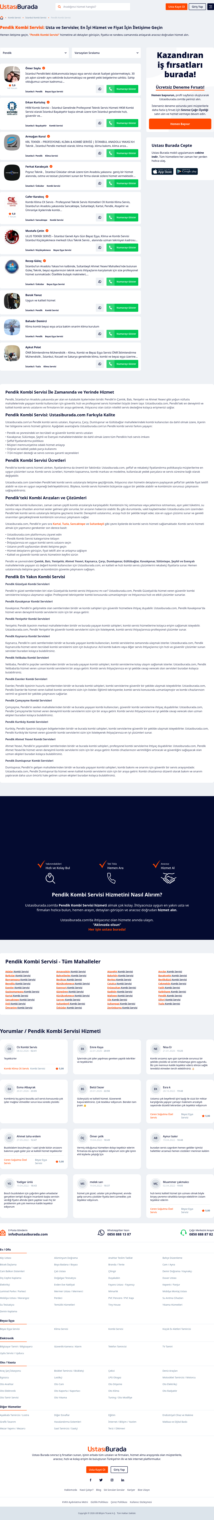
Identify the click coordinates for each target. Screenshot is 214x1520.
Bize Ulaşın (144, 1489)
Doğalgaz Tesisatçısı (65, 1277)
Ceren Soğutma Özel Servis (161, 1116)
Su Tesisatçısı (7, 1304)
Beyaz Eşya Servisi (54, 91)
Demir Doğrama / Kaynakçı (177, 1271)
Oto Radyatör (170, 1390)
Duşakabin (114, 1277)
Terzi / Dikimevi (116, 1428)
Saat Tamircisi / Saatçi (66, 1428)
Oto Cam (59, 1384)
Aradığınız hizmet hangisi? (79, 7)
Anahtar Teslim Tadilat (120, 1257)
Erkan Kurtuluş (35, 102)
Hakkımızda (70, 1489)
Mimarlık (113, 1291)
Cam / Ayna (169, 1264)
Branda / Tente (116, 1264)
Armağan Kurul (35, 136)
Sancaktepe (78, 524)
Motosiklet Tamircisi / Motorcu (179, 1377)
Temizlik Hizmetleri (64, 1304)
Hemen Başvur (180, 124)
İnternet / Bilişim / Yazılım (122, 1421)
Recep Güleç (33, 261)
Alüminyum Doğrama (66, 1257)
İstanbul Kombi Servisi (35, 17)
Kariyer (131, 1489)
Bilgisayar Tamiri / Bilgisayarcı (16, 1346)
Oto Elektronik (8, 1390)
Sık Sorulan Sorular (114, 1489)
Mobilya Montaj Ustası (175, 1291)
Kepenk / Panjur (171, 1284)
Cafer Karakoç (34, 197)
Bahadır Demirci (36, 321)
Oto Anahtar (7, 1384)
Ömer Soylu (33, 68)
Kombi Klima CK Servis (16, 1068)
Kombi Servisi (14, 17)
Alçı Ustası (5, 1257)
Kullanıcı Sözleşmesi (141, 1502)
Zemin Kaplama (8, 1311)
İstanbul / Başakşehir (36, 125)
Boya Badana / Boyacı (66, 1264)
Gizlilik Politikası (99, 1502)
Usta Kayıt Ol (176, 7)
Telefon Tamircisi (117, 1346)
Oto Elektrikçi (170, 1384)
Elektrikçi (5, 1284)
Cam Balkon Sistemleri (12, 1271)
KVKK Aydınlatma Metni (75, 1502)
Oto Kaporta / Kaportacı (67, 1390)
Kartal (57, 524)
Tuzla (65, 524)
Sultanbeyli (97, 524)
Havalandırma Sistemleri (67, 1421)
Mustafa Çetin (34, 231)
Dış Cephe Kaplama (10, 1277)
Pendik (35, 53)
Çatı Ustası (60, 1271)
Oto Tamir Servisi (9, 1397)
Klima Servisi (51, 156)
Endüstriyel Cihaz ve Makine (178, 1415)
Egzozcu (4, 1377)
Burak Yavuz (33, 295)
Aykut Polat (33, 347)
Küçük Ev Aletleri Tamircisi (177, 1329)
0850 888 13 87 (119, 1234)
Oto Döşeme (115, 1384)
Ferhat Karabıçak (36, 166)
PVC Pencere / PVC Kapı (121, 1298)
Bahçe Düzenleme (172, 1257)
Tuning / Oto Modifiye (120, 1397)
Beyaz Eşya (7, 1320)
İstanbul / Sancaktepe (36, 220)
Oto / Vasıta (8, 1362)
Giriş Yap (197, 7)
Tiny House (114, 1304)
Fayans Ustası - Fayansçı (121, 1284)
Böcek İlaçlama (8, 1264)
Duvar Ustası (169, 1277)
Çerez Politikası (119, 1502)
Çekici (111, 1370)
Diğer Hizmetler (10, 1407)
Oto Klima (113, 1390)
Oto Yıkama (60, 1397)
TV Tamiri (168, 1346)
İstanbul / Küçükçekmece (38, 250)
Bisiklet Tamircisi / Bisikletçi (69, 1370)
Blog (98, 1489)
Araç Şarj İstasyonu (10, 1370)
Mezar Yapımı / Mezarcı (12, 1428)
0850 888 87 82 (201, 1234)
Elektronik (7, 1338)
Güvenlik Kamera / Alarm (67, 1346)
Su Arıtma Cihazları (173, 1298)
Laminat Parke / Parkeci (13, 1291)
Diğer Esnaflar (62, 1415)
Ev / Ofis (5, 1249)
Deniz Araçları (170, 1370)
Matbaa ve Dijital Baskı (175, 1421)
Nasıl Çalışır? (86, 1489)
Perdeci (58, 1298)
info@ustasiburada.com (28, 1234)
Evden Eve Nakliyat (64, 1284)
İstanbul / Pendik (33, 91)
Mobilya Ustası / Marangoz (14, 1298)
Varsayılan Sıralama (106, 53)
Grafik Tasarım (8, 1421)
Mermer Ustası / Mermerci (68, 1291)
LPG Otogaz (114, 1377)
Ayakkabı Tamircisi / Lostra (14, 1415)
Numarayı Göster (126, 88)
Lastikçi (58, 1377)
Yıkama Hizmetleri (172, 1304)
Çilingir (112, 1271)
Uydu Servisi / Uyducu (12, 1353)
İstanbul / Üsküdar (34, 186)
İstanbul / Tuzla (33, 366)
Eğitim (111, 1415)
